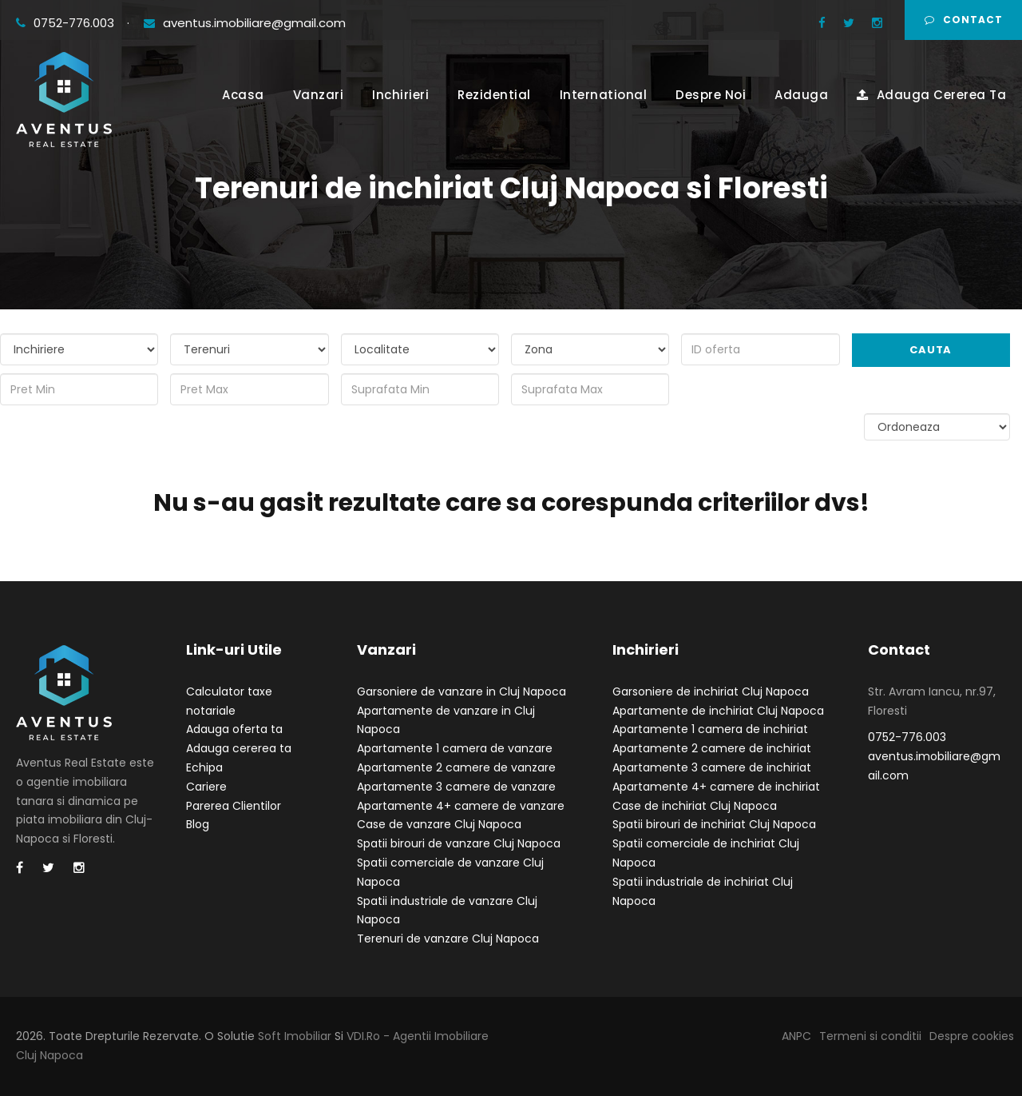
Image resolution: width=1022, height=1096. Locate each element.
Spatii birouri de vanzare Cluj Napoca (459, 843)
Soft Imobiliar (294, 1036)
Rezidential (494, 94)
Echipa (204, 767)
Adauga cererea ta (238, 748)
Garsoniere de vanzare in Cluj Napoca (461, 691)
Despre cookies (971, 1036)
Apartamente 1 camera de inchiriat (710, 729)
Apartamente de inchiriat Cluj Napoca (718, 711)
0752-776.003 (66, 22)
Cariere (206, 787)
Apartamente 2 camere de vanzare (456, 767)
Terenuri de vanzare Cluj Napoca (448, 939)
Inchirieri (400, 94)
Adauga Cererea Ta (931, 94)
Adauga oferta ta (234, 729)
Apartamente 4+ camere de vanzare (460, 806)
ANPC (796, 1036)
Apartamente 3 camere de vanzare (456, 787)
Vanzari (318, 94)
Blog (197, 824)
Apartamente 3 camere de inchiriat (711, 767)
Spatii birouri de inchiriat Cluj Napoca (714, 824)
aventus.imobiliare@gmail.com (245, 22)
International (604, 94)
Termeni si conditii (870, 1036)
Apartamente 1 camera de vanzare (455, 748)
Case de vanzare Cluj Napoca (439, 824)
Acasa (243, 94)
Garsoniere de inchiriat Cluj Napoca (710, 691)
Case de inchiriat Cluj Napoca (694, 806)
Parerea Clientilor (233, 806)
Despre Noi (710, 94)
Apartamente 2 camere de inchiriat (711, 748)
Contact (964, 19)
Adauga (801, 94)
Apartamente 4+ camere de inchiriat (716, 787)
